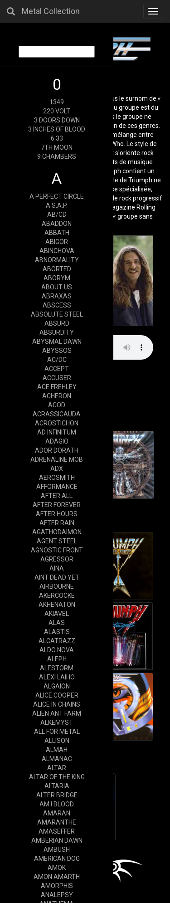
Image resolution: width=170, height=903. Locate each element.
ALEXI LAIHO (57, 677)
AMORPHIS (57, 885)
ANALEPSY (57, 894)
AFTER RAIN (56, 523)
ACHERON (56, 396)
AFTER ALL (57, 495)
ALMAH (57, 749)
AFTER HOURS (57, 513)
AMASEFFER (57, 831)
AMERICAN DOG (57, 858)
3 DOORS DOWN (57, 120)
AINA (56, 568)
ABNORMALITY (57, 260)
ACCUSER (57, 377)
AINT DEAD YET (56, 577)
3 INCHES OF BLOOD (56, 129)
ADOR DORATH (56, 450)
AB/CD (57, 214)
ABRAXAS (57, 296)
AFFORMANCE (57, 486)
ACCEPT (56, 368)
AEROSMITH (57, 477)
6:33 (57, 138)
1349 (56, 102)
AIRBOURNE (56, 586)
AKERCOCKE (57, 595)
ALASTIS (57, 631)
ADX (56, 468)
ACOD (56, 405)
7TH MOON (57, 147)
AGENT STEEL (57, 541)
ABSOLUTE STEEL (57, 314)
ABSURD (56, 323)
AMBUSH (57, 849)
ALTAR (56, 767)
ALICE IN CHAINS (56, 704)
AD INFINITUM (56, 432)
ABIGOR (56, 241)
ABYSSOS (57, 350)
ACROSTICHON (56, 423)
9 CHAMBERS (56, 156)
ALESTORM (56, 668)
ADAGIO (56, 441)
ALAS (57, 622)
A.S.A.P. (57, 205)
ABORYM (57, 278)
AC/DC (57, 359)
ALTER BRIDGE (57, 795)
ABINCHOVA (56, 250)
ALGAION (57, 686)
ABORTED (57, 269)
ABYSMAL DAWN (57, 341)
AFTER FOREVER (57, 504)
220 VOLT (56, 111)
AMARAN (56, 813)
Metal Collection (51, 11)
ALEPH (57, 659)
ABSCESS (57, 305)
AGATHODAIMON (57, 532)
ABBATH (56, 232)
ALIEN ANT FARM (56, 713)
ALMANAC (57, 758)
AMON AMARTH (57, 876)
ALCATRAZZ (57, 640)
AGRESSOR (56, 559)
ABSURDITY (56, 332)
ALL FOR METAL (57, 731)
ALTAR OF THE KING (57, 777)
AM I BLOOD (56, 804)
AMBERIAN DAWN (57, 840)
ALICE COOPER (56, 695)
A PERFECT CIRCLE (56, 196)
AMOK (57, 867)
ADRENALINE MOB (56, 459)
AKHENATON (57, 604)
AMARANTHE (56, 822)
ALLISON (56, 740)
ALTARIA (56, 786)
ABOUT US (56, 287)
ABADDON (57, 223)
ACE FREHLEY (57, 386)
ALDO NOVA (56, 650)
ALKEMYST (56, 722)
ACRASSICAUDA (57, 414)
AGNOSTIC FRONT (57, 550)
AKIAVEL (56, 613)
